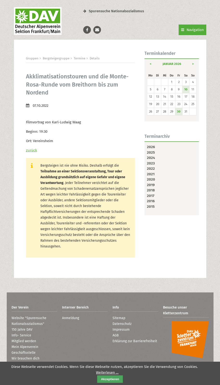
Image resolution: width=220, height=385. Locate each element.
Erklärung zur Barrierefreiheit (135, 341)
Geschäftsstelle (24, 353)
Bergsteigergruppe (56, 58)
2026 (151, 147)
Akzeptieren (110, 379)
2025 (151, 152)
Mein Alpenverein (25, 347)
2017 (150, 196)
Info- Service (21, 335)
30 (179, 111)
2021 (151, 174)
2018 (151, 190)
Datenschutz (122, 324)
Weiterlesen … (107, 372)
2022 (151, 168)
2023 (151, 163)
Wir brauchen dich (25, 358)
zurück (31, 150)
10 (186, 89)
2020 (151, 179)
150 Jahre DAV (22, 330)
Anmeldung (70, 318)
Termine (79, 58)
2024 (151, 158)
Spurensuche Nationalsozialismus (113, 11)
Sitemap (119, 318)
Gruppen (32, 58)
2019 (151, 185)
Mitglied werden (24, 341)
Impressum (121, 330)
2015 (151, 206)
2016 (151, 201)
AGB (116, 335)
